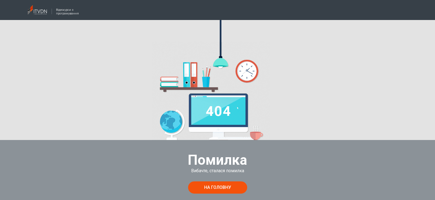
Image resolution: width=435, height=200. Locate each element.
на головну (217, 187)
